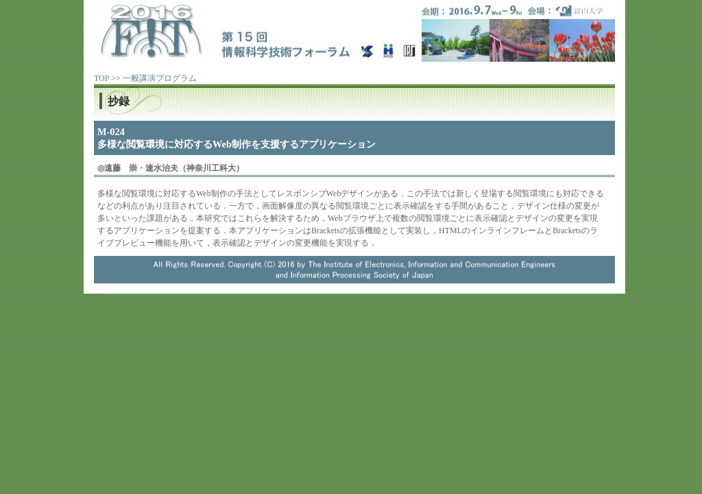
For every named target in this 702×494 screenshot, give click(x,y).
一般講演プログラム (160, 78)
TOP (101, 78)
